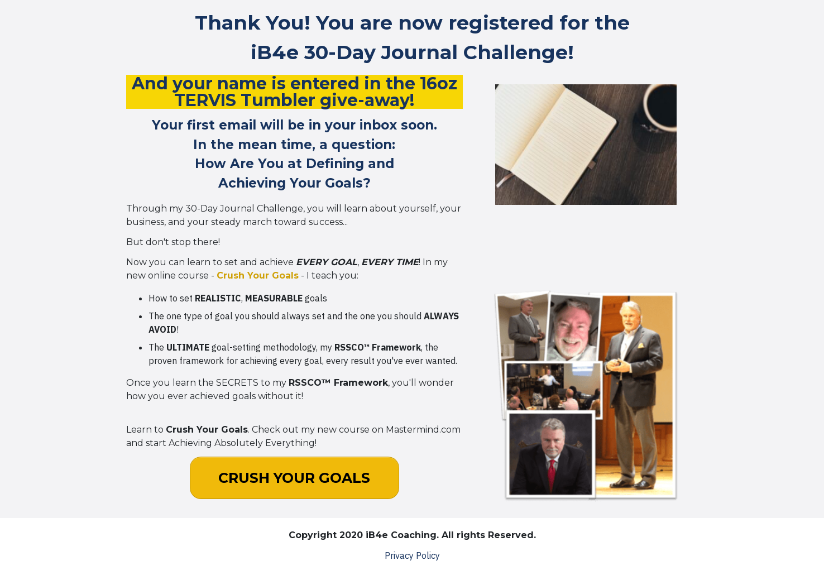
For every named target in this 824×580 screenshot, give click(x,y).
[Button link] (294, 478)
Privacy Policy (412, 555)
